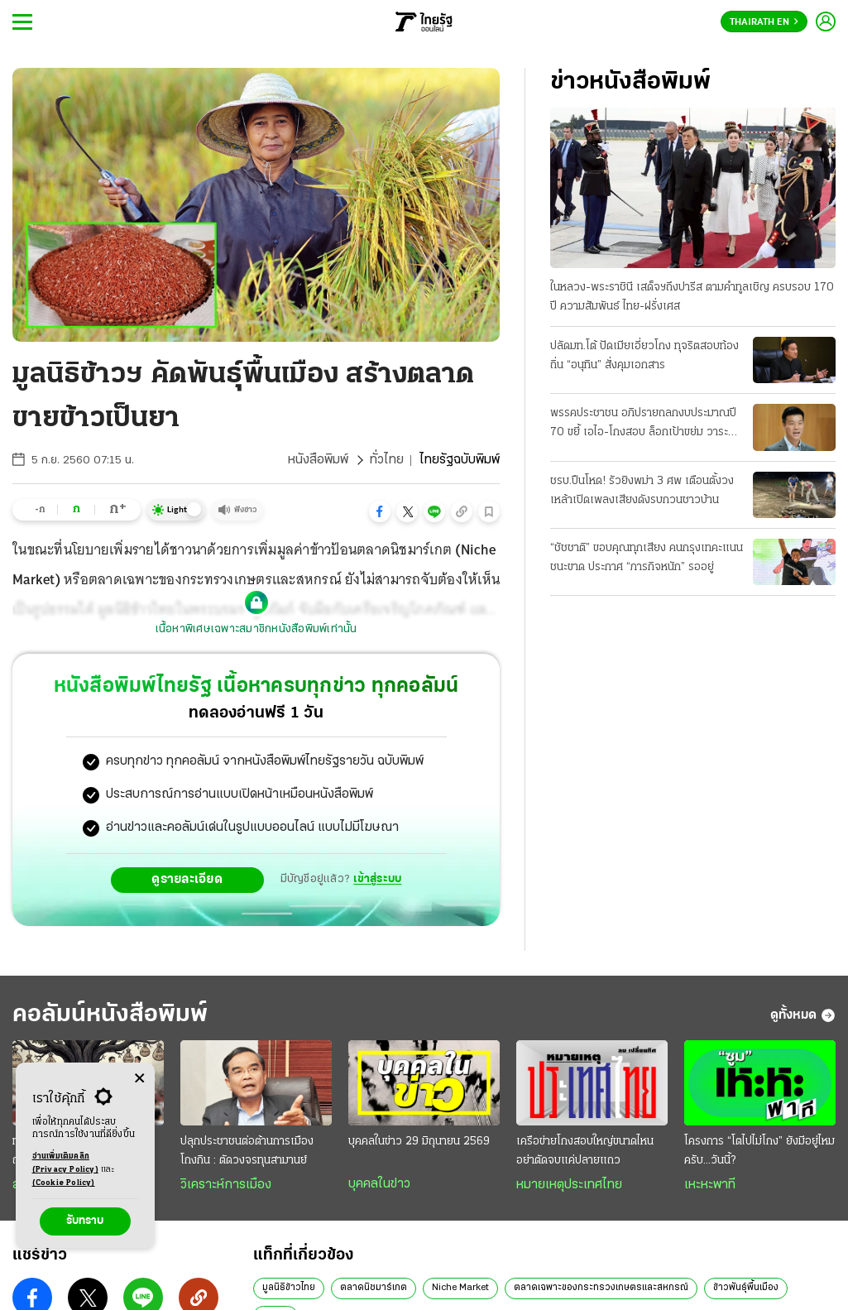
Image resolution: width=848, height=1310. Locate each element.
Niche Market (460, 1288)
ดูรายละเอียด (187, 879)
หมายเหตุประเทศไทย (569, 1185)
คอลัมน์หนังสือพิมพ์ (110, 1015)
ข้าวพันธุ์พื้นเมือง (746, 1288)
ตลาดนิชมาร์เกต (373, 1288)
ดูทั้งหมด (803, 1015)
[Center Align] (139, 1078)
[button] (379, 511)
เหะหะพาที (709, 1185)
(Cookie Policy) (63, 1183)
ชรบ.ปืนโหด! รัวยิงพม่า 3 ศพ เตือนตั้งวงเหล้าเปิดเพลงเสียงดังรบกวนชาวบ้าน (642, 490)
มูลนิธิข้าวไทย (288, 1288)
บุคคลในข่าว (379, 1184)
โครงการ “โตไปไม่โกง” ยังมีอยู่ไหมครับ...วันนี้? (759, 1151)
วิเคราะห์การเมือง (225, 1185)
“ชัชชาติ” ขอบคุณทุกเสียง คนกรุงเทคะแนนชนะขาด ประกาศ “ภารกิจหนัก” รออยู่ (646, 557)
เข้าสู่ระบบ (377, 879)
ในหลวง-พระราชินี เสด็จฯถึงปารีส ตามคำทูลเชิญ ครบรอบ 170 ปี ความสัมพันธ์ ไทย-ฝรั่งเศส (692, 297)
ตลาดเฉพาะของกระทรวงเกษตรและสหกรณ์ (601, 1288)
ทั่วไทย (387, 460)
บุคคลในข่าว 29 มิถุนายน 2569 (419, 1141)
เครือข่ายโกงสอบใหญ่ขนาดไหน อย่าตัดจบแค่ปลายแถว (585, 1151)
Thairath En (764, 22)
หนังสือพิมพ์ (318, 460)
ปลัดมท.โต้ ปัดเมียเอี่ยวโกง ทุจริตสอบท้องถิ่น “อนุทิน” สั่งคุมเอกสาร (644, 356)
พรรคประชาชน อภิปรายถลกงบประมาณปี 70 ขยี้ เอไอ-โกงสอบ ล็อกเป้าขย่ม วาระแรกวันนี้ (643, 424)
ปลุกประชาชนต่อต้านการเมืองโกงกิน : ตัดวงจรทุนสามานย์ (247, 1151)
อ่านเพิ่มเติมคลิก (65, 1164)
